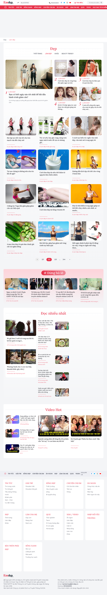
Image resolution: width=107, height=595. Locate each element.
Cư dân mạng (9, 503)
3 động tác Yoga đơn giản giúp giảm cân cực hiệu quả (20, 207)
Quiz (82, 7)
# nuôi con (48, 396)
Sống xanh (28, 7)
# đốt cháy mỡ (18, 146)
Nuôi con (29, 523)
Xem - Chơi (9, 500)
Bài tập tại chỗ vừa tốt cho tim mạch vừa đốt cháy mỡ (18, 139)
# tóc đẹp (82, 146)
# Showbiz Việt (11, 373)
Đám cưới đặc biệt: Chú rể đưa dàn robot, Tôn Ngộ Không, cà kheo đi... (46, 322)
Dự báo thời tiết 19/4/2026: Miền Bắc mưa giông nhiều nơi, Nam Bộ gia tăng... (45, 373)
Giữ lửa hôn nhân (73, 486)
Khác (68, 534)
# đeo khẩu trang (67, 301)
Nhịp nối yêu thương (93, 516)
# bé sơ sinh (41, 364)
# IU (21, 453)
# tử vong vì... (95, 301)
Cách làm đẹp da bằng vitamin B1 (52, 210)
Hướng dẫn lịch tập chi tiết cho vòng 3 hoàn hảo (86, 172)
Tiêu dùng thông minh (10, 493)
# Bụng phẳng (24, 424)
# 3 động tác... (18, 215)
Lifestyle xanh (30, 552)
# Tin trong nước (86, 301)
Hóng (69, 492)
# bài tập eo (82, 252)
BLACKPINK (25, 3)
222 (49, 259)
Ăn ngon (60, 7)
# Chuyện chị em (43, 328)
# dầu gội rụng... (51, 146)
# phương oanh (20, 373)
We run (28, 549)
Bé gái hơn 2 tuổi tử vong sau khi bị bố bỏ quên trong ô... (20, 339)
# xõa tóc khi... (18, 180)
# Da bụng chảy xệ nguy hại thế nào (27, 438)
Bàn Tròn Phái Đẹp (12, 547)
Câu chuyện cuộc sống (52, 490)
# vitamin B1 (49, 218)
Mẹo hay (90, 492)
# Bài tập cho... (83, 180)
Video (88, 7)
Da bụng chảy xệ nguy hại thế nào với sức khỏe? (27, 432)
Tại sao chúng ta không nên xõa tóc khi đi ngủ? (20, 172)
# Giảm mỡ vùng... (51, 252)
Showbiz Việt (30, 486)
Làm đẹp (12, 40)
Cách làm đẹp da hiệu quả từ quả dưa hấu (91, 82)
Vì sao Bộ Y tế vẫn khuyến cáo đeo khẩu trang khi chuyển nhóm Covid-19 (65, 294)
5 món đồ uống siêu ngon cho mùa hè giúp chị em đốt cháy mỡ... (92, 107)
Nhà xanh (29, 554)
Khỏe (57, 54)
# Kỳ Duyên (74, 448)
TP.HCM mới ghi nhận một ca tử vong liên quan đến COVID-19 (90, 295)
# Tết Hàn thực (42, 348)
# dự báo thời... (42, 382)
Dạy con (28, 518)
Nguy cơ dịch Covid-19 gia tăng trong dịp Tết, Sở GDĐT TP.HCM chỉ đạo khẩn (15, 294)
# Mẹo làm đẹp (18, 253)
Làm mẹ (69, 531)
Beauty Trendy (67, 54)
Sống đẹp (37, 7)
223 (55, 259)
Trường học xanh (31, 557)
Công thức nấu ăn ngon (93, 487)
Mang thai (29, 520)
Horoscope (50, 528)
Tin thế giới (9, 489)
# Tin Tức (9, 301)
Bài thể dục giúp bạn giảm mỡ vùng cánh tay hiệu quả (53, 244)
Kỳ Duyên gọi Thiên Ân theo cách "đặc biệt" (85, 440)
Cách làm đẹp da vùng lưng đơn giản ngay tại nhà (67, 82)
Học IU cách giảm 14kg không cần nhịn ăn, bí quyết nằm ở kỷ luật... (27, 447)
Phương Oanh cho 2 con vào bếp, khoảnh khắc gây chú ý (19, 368)
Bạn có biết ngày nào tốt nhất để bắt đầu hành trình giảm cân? (27, 95)
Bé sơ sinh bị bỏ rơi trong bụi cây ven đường (44, 356)
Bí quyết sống (51, 494)
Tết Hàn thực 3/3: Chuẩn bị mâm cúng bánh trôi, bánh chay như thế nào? (44, 339)
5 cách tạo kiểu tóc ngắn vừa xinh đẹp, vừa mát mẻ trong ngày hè (85, 139)
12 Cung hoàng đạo (52, 523)
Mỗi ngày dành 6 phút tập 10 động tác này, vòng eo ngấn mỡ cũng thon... (85, 245)
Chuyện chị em (49, 7)
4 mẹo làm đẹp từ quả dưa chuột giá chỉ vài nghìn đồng (20, 245)
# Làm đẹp (10, 146)
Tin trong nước (10, 486)
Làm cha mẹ (74, 7)
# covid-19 (15, 301)
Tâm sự (69, 489)
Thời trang (8, 518)
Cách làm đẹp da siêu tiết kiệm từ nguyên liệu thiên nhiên (52, 173)
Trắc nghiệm (50, 518)
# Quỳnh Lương (42, 448)
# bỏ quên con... (22, 345)
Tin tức (11, 7)
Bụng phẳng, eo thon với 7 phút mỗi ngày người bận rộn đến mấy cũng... (28, 418)
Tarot (48, 520)
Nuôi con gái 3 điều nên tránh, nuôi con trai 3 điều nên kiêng (45, 390)
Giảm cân (70, 523)
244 (64, 259)
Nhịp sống (70, 528)
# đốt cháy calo (83, 214)
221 (43, 259)
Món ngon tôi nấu (93, 494)
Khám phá (8, 497)
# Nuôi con (41, 396)
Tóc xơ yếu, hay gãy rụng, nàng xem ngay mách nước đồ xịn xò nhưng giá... (53, 140)
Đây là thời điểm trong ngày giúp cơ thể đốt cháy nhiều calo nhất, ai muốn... (86, 208)
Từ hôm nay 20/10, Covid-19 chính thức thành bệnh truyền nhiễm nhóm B (40, 294)
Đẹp (66, 7)
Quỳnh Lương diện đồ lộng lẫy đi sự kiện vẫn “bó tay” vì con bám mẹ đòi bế (53, 440)
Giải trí (19, 7)
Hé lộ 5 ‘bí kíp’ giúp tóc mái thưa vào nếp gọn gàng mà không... (67, 107)
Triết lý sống (50, 486)
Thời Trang (38, 54)
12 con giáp (50, 526)
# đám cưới (41, 330)
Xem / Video (72, 514)
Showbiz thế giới (31, 489)
